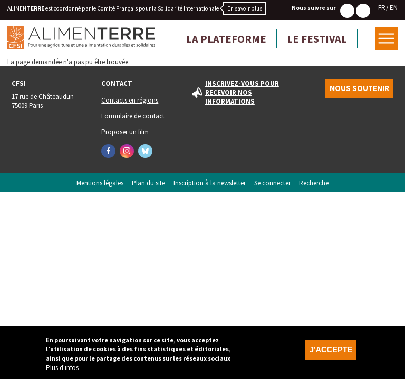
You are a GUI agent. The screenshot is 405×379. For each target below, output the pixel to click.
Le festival (317, 39)
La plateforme (226, 39)
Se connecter (272, 182)
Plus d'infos (62, 370)
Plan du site (148, 182)
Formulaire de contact (133, 116)
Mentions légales (99, 182)
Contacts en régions (129, 100)
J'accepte (331, 352)
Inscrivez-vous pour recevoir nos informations (242, 92)
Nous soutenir (359, 88)
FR (381, 7)
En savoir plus (244, 8)
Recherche (314, 182)
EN (394, 7)
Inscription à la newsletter (209, 182)
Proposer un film (125, 131)
